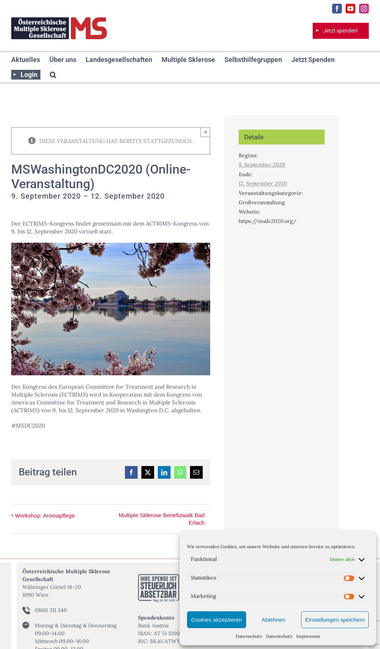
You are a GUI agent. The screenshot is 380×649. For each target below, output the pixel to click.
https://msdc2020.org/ (268, 221)
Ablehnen (273, 620)
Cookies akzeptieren (216, 620)
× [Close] (205, 132)
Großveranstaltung (262, 202)
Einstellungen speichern (335, 620)
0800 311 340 (51, 610)
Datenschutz (249, 636)
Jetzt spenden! (341, 31)
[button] (53, 74)
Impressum (308, 636)
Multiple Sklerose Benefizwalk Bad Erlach (162, 519)
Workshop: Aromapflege (45, 515)
